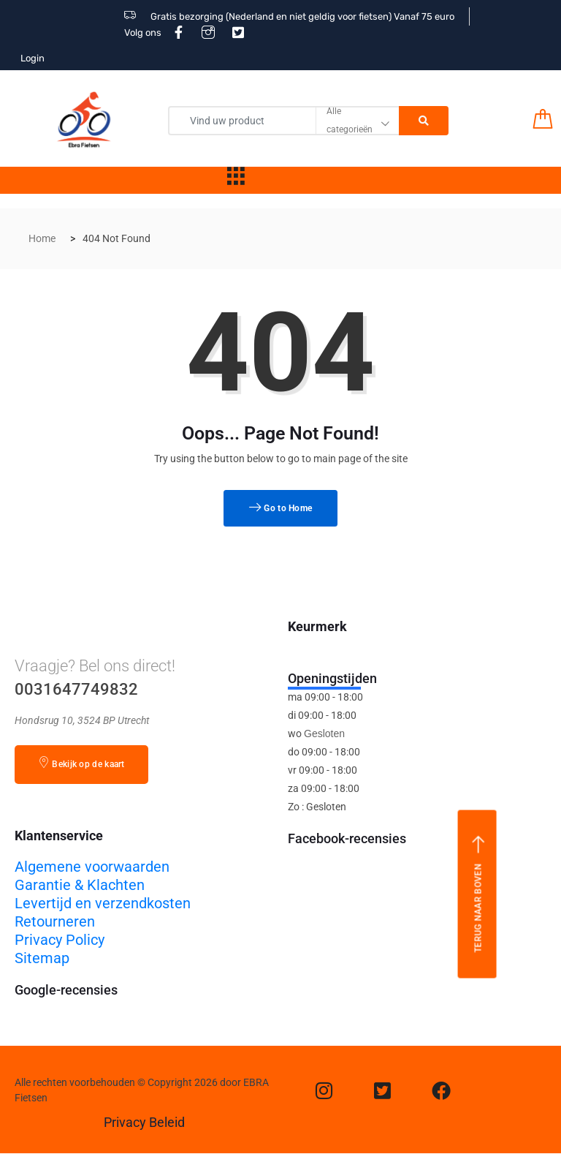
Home (42, 238)
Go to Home (281, 508)
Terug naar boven (478, 893)
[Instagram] (324, 1090)
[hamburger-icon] (236, 180)
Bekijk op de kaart (81, 763)
